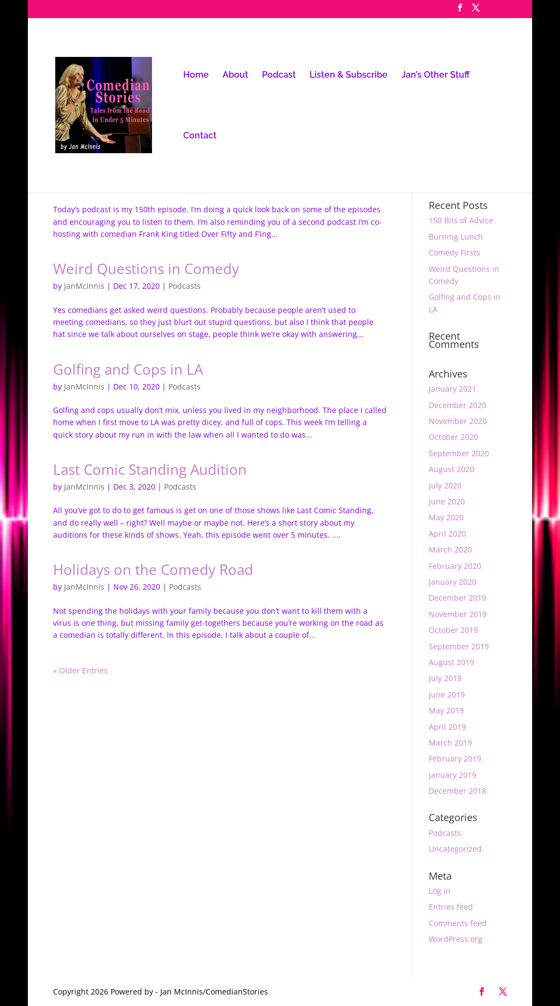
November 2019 (458, 614)
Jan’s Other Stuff (435, 75)
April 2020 (447, 533)
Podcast (279, 75)
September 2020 (459, 453)
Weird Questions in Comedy (146, 268)
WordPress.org (455, 939)
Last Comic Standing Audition (150, 469)
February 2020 (455, 566)
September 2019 (459, 646)
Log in (440, 891)
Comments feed (458, 923)
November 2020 (458, 421)
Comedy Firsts (454, 252)
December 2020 (457, 405)
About (235, 75)
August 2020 (451, 469)
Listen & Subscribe (349, 75)
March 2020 (450, 549)
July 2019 (445, 678)
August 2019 (451, 662)
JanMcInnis (84, 286)
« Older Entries (80, 670)
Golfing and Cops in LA (128, 369)
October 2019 (453, 630)
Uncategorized (455, 849)
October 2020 (453, 437)
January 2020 (452, 582)
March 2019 (450, 742)
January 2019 (452, 775)
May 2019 (446, 710)
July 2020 (445, 485)
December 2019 (457, 597)
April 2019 (447, 727)
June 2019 (447, 694)
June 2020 (447, 501)
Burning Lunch (456, 236)
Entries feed (451, 907)
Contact (200, 136)
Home (196, 75)
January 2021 (452, 388)
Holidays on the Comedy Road (153, 569)
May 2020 (446, 517)
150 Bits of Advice (461, 220)
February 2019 (455, 758)
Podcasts (184, 286)
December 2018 (457, 791)
